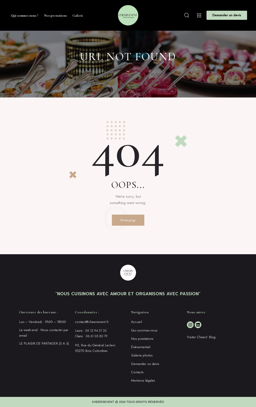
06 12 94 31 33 (96, 330)
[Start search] (186, 15)
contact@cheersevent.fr (92, 321)
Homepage (128, 220)
